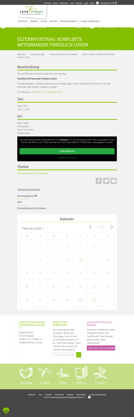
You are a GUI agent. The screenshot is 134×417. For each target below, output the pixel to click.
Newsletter (64, 3)
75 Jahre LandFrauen (89, 21)
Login (86, 3)
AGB (19, 202)
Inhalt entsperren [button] (67, 151)
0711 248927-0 (34, 339)
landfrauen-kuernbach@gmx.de (46, 92)
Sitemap (70, 394)
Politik (44, 21)
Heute (101, 227)
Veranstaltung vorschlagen (31, 208)
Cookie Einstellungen (97, 394)
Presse (55, 3)
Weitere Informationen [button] (67, 158)
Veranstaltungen (68, 21)
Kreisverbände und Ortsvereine (64, 54)
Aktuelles (22, 21)
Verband (34, 21)
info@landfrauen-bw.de (30, 342)
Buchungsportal (25, 195)
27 (80, 299)
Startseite (47, 3)
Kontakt (79, 3)
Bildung (53, 21)
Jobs (72, 3)
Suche (92, 3)
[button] (6, 411)
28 (94, 300)
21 (94, 286)
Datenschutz (81, 394)
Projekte (100, 383)
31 (94, 246)
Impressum (59, 394)
